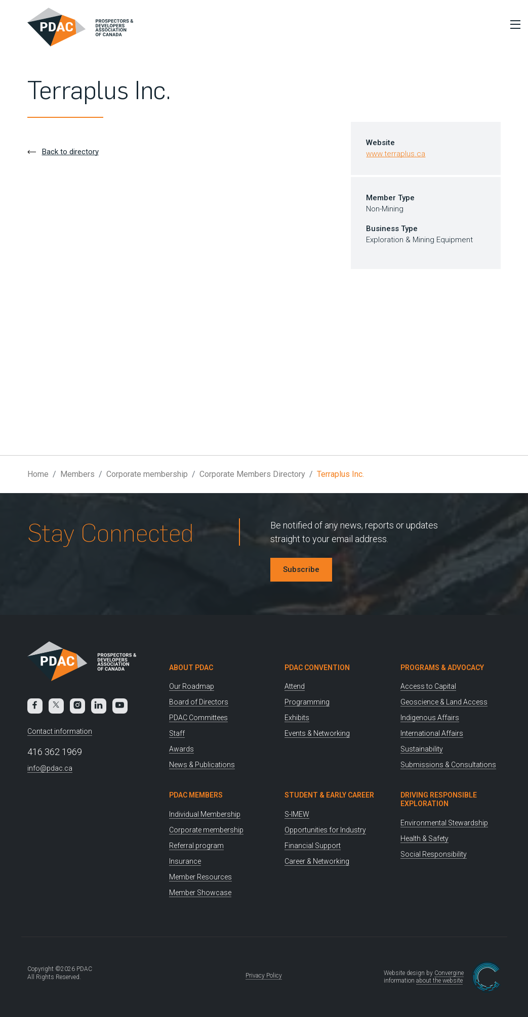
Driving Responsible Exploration (438, 799)
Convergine (449, 973)
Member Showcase (200, 893)
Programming (307, 702)
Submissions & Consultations (448, 765)
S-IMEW (297, 814)
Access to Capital (428, 686)
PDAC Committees (198, 718)
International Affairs (431, 733)
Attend (295, 686)
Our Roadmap (191, 686)
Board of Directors (198, 702)
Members (77, 474)
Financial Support (313, 846)
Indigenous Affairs (429, 718)
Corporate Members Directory (252, 474)
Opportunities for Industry (325, 830)
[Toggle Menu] (512, 24)
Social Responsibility (433, 854)
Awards (181, 749)
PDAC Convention (317, 668)
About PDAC (191, 668)
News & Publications (202, 765)
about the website (439, 980)
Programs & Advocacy (442, 668)
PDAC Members (196, 795)
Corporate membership (147, 474)
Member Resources (200, 877)
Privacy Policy (264, 975)
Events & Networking (317, 733)
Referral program (196, 846)
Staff (177, 733)
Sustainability (421, 749)
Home (38, 474)
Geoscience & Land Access (444, 702)
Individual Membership (204, 814)
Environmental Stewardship (444, 823)
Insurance (185, 861)
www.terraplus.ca (395, 153)
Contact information (59, 731)
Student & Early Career (329, 795)
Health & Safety (424, 838)
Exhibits (297, 718)
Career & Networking (317, 861)
